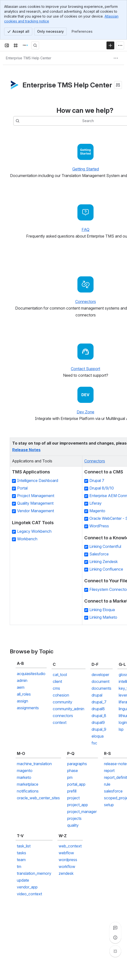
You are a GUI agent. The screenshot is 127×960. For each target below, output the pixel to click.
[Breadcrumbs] (28, 58)
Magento (97, 511)
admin (22, 680)
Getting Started (85, 169)
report (109, 770)
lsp (121, 729)
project (73, 797)
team (21, 859)
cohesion (61, 695)
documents (101, 688)
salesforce (113, 791)
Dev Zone (85, 411)
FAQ (85, 229)
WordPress (99, 526)
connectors (63, 715)
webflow (66, 852)
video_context (29, 893)
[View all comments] (115, 928)
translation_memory (34, 873)
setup (109, 804)
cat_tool (60, 674)
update (23, 880)
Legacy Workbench (34, 531)
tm (19, 866)
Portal (22, 488)
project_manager (82, 811)
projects (74, 818)
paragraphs (77, 763)
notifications (28, 791)
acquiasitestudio (31, 673)
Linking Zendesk (103, 561)
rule (107, 784)
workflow (67, 866)
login (123, 722)
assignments (28, 707)
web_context (70, 846)
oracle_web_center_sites (38, 797)
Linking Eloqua (102, 609)
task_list (24, 846)
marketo (24, 777)
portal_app (76, 784)
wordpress (68, 859)
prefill (71, 791)
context (59, 722)
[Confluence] (25, 45)
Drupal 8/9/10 (101, 488)
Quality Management (35, 503)
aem (20, 687)
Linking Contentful (105, 546)
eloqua (98, 736)
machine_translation (34, 763)
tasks (21, 852)
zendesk (66, 873)
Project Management (35, 495)
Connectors (85, 301)
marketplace (27, 784)
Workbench (27, 538)
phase (72, 770)
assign (22, 701)
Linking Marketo (103, 617)
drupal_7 (99, 701)
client (57, 681)
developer (100, 674)
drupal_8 (99, 715)
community (62, 701)
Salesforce (99, 554)
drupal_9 (99, 729)
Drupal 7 (96, 480)
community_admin (68, 708)
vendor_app (27, 887)
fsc (94, 743)
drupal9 (98, 722)
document (100, 681)
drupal (97, 695)
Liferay (95, 503)
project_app (77, 804)
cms (56, 688)
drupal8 (98, 708)
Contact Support (85, 368)
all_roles (24, 694)
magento (24, 770)
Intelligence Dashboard (37, 480)
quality (73, 825)
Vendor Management (35, 511)
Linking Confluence (106, 569)
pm (70, 777)
